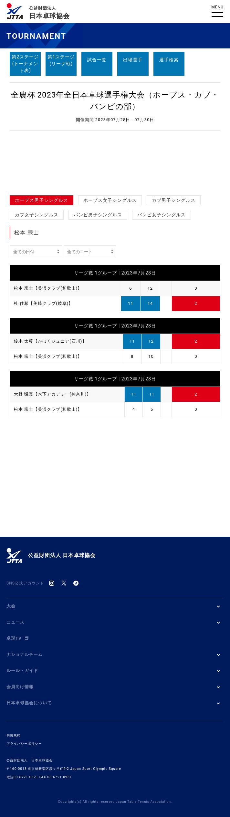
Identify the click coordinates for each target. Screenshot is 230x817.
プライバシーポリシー (24, 743)
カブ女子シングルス (36, 214)
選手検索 (169, 59)
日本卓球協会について (29, 702)
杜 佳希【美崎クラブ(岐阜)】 (43, 303)
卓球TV (17, 638)
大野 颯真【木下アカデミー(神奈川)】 (52, 394)
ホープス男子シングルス (41, 200)
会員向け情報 (20, 686)
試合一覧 (97, 59)
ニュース (15, 622)
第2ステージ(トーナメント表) (25, 63)
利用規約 (13, 735)
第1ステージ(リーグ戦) (61, 60)
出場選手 (132, 59)
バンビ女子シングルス (161, 214)
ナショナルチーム (24, 654)
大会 (11, 606)
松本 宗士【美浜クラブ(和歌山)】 (48, 288)
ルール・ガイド (22, 670)
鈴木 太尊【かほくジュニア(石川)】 (50, 341)
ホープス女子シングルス (110, 200)
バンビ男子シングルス (98, 214)
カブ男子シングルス (173, 200)
